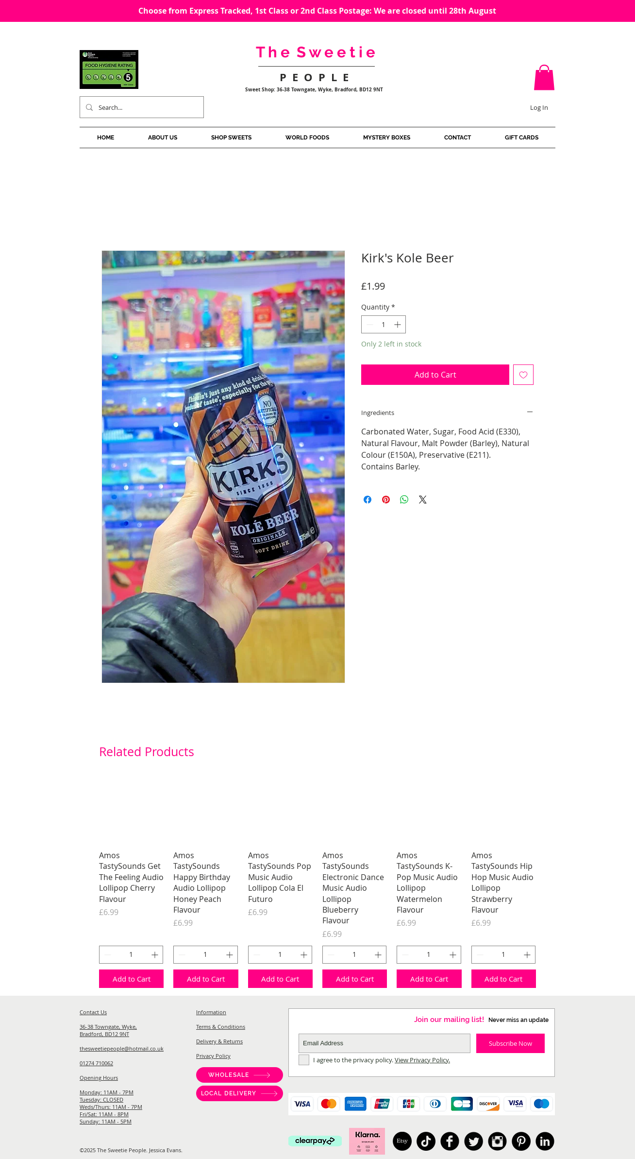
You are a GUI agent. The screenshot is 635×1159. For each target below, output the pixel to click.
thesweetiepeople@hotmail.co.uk (122, 1048)
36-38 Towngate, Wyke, (108, 1026)
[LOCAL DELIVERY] (239, 1093)
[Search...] (141, 107)
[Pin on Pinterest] (386, 499)
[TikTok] (426, 1141)
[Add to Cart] (131, 978)
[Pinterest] (521, 1141)
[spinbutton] (383, 324)
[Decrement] (369, 324)
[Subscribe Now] (510, 1043)
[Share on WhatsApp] (404, 499)
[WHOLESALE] (239, 1075)
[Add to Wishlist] (523, 374)
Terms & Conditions (220, 1026)
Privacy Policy (213, 1055)
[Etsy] (402, 1141)
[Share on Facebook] (367, 499)
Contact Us (93, 1012)
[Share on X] (423, 499)
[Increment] (398, 324)
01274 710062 (96, 1063)
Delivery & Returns (219, 1041)
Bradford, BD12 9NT (104, 1034)
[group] (317, 883)
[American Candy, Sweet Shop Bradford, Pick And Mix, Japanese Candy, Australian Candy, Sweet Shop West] (449, 1141)
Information (211, 1012)
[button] (544, 77)
